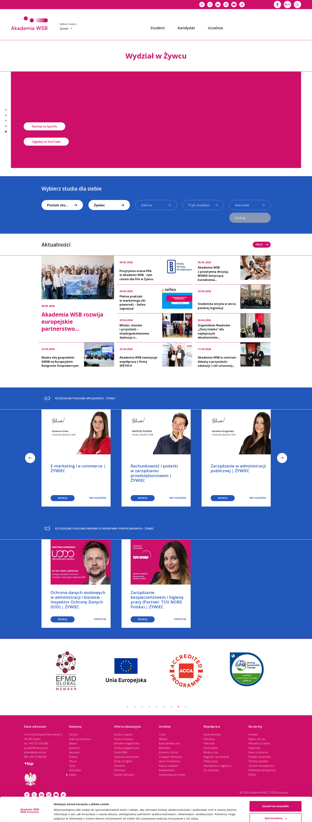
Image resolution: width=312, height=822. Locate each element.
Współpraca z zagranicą (217, 765)
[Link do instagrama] (226, 4)
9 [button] (185, 706)
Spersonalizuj (276, 804)
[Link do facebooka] (202, 4)
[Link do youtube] (234, 4)
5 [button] (156, 706)
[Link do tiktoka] (242, 4)
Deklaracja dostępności (262, 770)
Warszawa (75, 770)
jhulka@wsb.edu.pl (35, 752)
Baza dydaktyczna (169, 743)
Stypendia (254, 748)
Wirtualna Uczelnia (259, 743)
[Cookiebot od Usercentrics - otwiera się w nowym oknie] (29, 815)
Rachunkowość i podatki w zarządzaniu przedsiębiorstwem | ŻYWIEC (154, 473)
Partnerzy (209, 739)
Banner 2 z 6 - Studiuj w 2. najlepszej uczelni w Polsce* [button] (6, 115)
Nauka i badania (168, 765)
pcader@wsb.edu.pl (35, 748)
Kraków (73, 757)
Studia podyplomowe (126, 748)
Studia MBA (120, 752)
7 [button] (171, 706)
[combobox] (287, 4)
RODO (252, 774)
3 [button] (142, 706)
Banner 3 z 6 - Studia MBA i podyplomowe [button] (6, 121)
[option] (156, 120)
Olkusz (73, 761)
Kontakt (253, 734)
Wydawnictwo (167, 770)
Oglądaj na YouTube (46, 142)
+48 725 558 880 (38, 743)
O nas (162, 734)
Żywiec (73, 774)
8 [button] (178, 706)
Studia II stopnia (123, 739)
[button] (277, 4)
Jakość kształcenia (169, 761)
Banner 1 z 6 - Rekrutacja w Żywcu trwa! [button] (6, 110)
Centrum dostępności (261, 765)
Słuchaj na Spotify (44, 126)
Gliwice (73, 743)
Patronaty (209, 743)
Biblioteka (164, 748)
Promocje (119, 770)
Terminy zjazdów (258, 761)
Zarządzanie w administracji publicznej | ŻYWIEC (238, 468)
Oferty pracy (211, 761)
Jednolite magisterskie (127, 743)
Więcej (262, 244)
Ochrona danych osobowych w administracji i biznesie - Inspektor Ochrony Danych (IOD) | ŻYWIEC (78, 599)
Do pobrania (211, 770)
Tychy (72, 765)
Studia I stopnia (123, 734)
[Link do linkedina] (218, 4)
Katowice (74, 752)
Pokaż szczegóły (65, 814)
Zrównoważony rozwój (172, 774)
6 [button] (163, 706)
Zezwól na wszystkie (275, 792)
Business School (168, 752)
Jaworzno (74, 748)
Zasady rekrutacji (124, 774)
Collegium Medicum (170, 757)
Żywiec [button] (66, 29)
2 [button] (134, 706)
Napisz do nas (257, 739)
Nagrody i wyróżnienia (216, 757)
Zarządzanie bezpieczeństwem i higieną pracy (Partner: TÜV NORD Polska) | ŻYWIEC (157, 599)
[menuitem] (157, 28)
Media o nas (211, 752)
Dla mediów (211, 748)
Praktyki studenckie (260, 757)
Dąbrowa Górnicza (80, 739)
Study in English (123, 761)
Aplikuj (62, 498)
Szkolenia (119, 765)
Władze (163, 739)
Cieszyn (73, 734)
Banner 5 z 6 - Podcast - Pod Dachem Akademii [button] (6, 132)
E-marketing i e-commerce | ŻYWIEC (78, 468)
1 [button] (127, 706)
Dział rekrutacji (212, 734)
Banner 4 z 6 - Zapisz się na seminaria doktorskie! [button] (6, 126)
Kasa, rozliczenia (258, 752)
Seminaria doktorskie (126, 757)
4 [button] (149, 706)
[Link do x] (210, 4)
